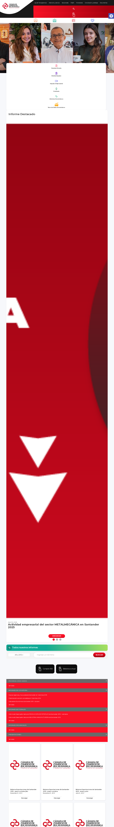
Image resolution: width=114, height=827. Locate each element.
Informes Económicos (56, 97)
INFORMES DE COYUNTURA (18, 690)
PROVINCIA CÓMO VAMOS (18, 681)
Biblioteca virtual (66, 669)
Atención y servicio (54, 3)
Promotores (79, 3)
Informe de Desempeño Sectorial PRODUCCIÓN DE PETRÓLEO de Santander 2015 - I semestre (38, 714)
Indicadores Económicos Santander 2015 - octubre (24, 701)
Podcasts (56, 89)
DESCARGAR (56, 636)
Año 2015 (19, 655)
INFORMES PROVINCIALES (17, 725)
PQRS (72, 3)
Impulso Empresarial (56, 82)
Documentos (103, 3)
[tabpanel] (57, 380)
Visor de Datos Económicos (56, 105)
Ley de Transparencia (41, 3)
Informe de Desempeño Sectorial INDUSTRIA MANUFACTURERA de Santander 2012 (35, 717)
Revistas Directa (56, 66)
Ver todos (11, 685)
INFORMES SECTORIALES (17, 709)
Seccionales (65, 3)
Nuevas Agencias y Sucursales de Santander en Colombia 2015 (28, 695)
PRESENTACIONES (15, 734)
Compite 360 (45, 669)
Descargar (24, 798)
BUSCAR (99, 655)
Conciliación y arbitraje (91, 3)
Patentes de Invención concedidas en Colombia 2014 (25, 698)
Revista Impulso (56, 74)
